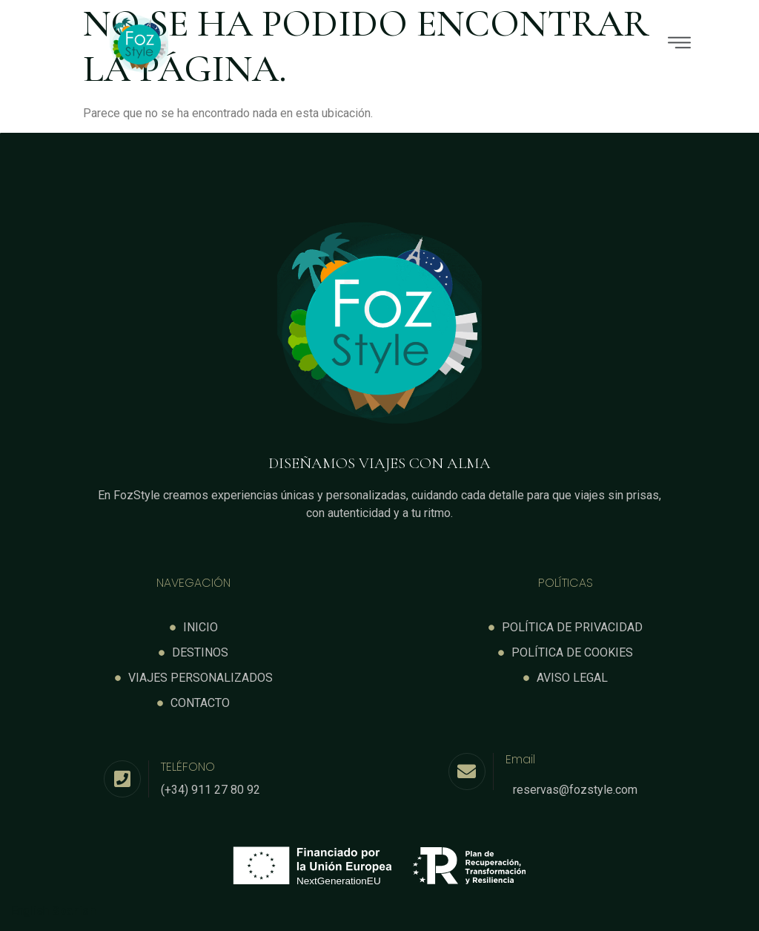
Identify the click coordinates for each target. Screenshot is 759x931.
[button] (485, 44)
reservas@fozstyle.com (575, 790)
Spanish (74, 911)
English (30, 911)
